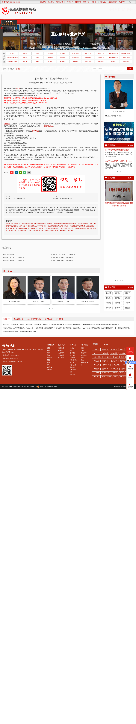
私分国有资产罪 (125, 57)
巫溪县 (60, 83)
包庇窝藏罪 (88, 61)
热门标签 (48, 319)
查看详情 (119, 191)
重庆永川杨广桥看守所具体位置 (64, 254)
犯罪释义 (61, 345)
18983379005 (14, 358)
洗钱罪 (25, 57)
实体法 (72, 348)
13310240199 (15, 355)
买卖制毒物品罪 (113, 57)
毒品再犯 (117, 365)
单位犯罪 (61, 357)
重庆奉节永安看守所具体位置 (13, 257)
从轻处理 (96, 361)
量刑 (48, 348)
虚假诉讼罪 (123, 376)
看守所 (25, 61)
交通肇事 (105, 369)
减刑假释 (127, 298)
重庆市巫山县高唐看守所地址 (62, 199)
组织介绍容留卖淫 (12, 61)
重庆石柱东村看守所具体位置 (63, 260)
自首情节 (114, 349)
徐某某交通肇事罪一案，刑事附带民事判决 (115, 328)
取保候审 (108, 293)
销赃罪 (37, 57)
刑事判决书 (105, 372)
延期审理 (96, 376)
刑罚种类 (84, 345)
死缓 (115, 376)
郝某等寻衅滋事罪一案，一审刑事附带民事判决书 (19, 331)
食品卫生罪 (88, 53)
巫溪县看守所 (67, 83)
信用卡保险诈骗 (125, 53)
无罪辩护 (127, 293)
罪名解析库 (18, 319)
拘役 (82, 350)
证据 (124, 365)
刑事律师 (124, 369)
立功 (48, 355)
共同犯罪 (61, 355)
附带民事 (117, 308)
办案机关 (11, 69)
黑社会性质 (100, 57)
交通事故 (105, 361)
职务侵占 (75, 61)
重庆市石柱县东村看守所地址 (15, 199)
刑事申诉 (117, 298)
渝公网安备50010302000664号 (47, 386)
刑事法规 (73, 345)
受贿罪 (25, 53)
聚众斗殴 (62, 57)
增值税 (115, 372)
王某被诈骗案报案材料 (56, 325)
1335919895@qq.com (15, 361)
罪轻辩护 (108, 298)
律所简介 (117, 386)
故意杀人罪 (100, 53)
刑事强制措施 (48, 126)
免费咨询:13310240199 (11, 2)
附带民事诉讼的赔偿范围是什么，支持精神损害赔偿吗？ (81, 328)
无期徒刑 (84, 355)
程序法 (72, 350)
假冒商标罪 (88, 57)
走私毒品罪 (114, 369)
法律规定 (123, 353)
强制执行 (114, 361)
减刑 (48, 362)
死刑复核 (108, 303)
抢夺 (121, 372)
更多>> (130, 145)
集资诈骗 (62, 61)
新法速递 (72, 355)
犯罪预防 (127, 308)
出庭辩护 (127, 303)
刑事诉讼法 (35, 131)
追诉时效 (49, 367)
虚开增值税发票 (113, 53)
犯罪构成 (61, 348)
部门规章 (72, 353)
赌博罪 (50, 61)
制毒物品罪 (97, 357)
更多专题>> (126, 61)
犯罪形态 (61, 350)
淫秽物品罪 (75, 57)
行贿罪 (37, 61)
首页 (4, 69)
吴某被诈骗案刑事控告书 (73, 325)
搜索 (129, 68)
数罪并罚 (49, 357)
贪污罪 (12, 53)
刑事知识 (50, 345)
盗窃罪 (113, 61)
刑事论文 (72, 374)
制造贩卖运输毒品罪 (12, 57)
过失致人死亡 (108, 357)
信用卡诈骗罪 (104, 353)
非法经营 (50, 53)
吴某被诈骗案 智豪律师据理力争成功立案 (48, 328)
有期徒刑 (84, 353)
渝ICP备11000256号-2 (30, 386)
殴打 (95, 353)
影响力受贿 (100, 61)
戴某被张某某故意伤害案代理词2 (14, 325)
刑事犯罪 (114, 353)
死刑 (82, 357)
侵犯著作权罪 (106, 376)
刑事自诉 (108, 308)
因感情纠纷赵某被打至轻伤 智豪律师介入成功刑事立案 (101, 325)
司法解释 (72, 357)
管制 (82, 348)
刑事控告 (117, 303)
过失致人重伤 (106, 365)
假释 (48, 365)
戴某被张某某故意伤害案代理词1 (37, 325)
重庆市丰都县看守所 (10, 254)
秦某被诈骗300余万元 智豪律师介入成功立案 (18, 328)
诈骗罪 (37, 53)
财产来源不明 (124, 361)
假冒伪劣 (62, 53)
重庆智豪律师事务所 (12, 386)
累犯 (48, 350)
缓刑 (48, 360)
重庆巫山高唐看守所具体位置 (63, 257)
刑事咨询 (117, 293)
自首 (48, 353)
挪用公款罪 (75, 53)
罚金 (82, 360)
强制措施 (96, 369)
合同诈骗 (50, 57)
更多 (106, 344)
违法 (122, 357)
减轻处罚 (96, 365)
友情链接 (59, 319)
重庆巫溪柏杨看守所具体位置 (13, 260)
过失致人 (96, 372)
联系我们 (9, 345)
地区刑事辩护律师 (34, 319)
